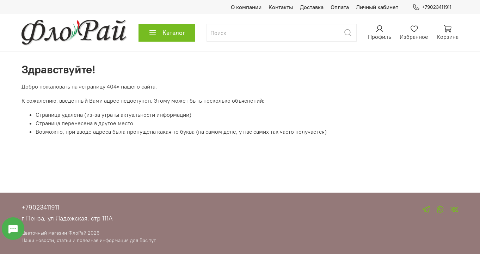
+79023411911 (431, 7)
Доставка (312, 7)
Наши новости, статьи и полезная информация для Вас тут (88, 240)
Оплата (340, 7)
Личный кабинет (377, 7)
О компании (246, 7)
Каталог (166, 33)
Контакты (281, 7)
